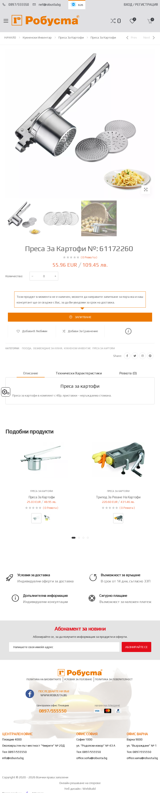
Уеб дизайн (72, 788)
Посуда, (27, 348)
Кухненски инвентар (37, 37)
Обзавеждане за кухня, (48, 348)
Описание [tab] (30, 373)
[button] (119, 21)
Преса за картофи (71, 37)
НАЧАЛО (10, 37)
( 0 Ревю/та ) (89, 257)
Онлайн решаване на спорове (80, 783)
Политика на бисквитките (43, 679)
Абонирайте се (136, 647)
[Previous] (131, 37)
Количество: (14, 276)
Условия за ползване (78, 679)
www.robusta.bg (53, 695)
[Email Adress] (64, 647)
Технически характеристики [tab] (79, 373)
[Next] (149, 37)
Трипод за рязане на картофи (118, 497)
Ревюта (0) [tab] (128, 373)
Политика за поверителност (114, 679)
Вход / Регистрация (141, 4)
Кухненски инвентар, (78, 348)
